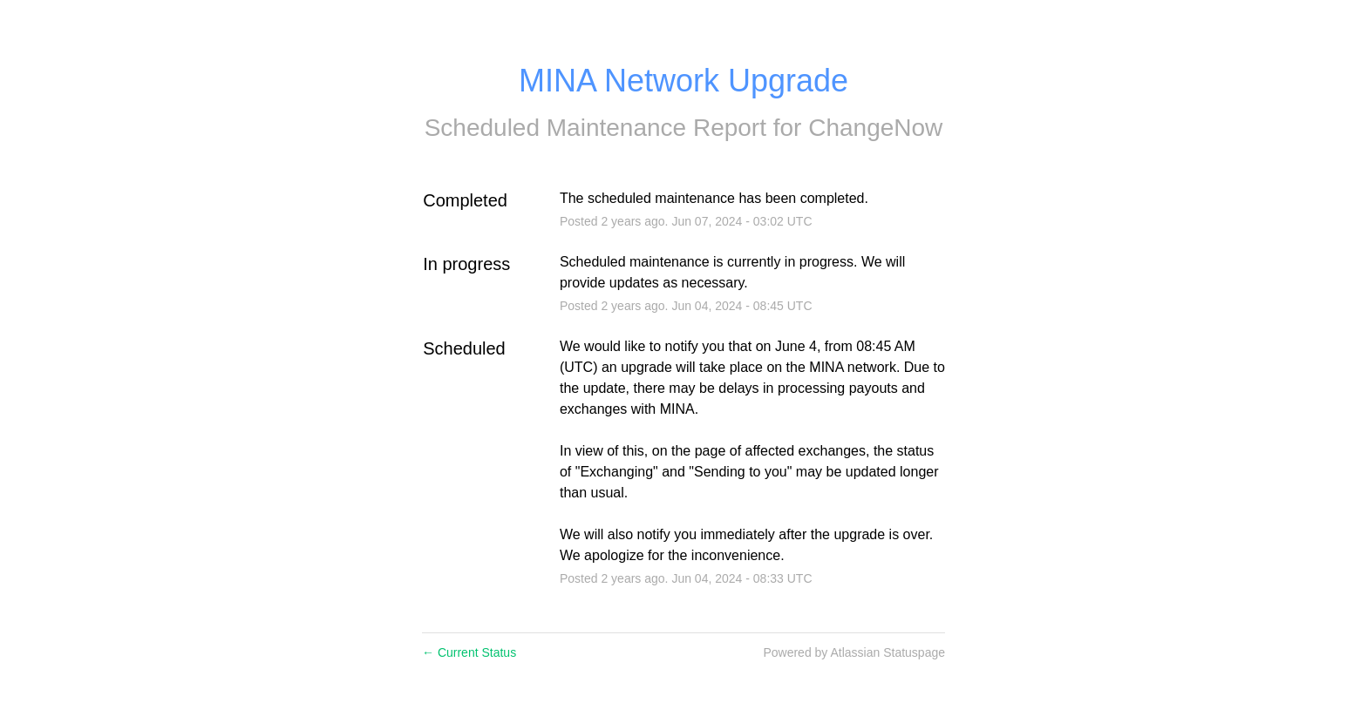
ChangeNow (875, 127)
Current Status (469, 652)
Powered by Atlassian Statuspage (854, 652)
